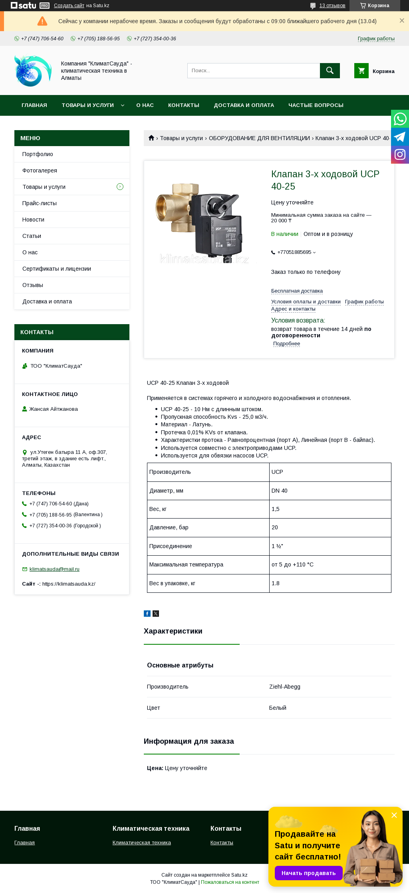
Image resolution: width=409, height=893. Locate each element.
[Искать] (330, 70)
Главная (34, 105)
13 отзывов (332, 5)
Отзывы (32, 285)
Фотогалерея (39, 170)
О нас (145, 105)
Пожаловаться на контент (230, 882)
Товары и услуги (88, 105)
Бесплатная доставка (297, 291)
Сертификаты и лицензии (56, 268)
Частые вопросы (315, 105)
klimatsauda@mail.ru (54, 569)
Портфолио (37, 154)
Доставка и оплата (244, 105)
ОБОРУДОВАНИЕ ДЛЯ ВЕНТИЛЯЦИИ (259, 138)
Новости (33, 219)
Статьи (31, 236)
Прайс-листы (39, 203)
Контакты (183, 105)
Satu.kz (239, 875)
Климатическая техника (142, 842)
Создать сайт (69, 5)
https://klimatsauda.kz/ (68, 584)
